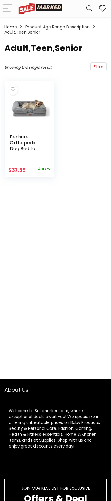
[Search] (89, 8)
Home (10, 27)
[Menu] (7, 8)
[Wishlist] (102, 8)
